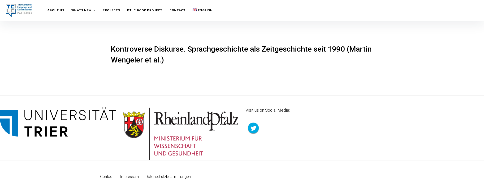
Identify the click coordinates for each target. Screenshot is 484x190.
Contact (177, 10)
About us (55, 10)
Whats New (83, 10)
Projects (111, 10)
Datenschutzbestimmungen (168, 176)
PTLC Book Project (144, 10)
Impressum (129, 176)
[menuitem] (203, 10)
